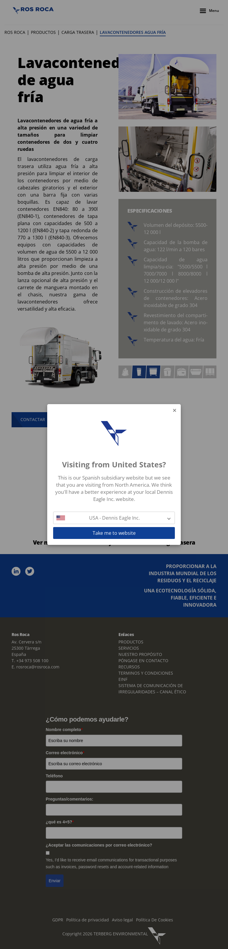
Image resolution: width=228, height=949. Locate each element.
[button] (114, 518)
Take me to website (114, 533)
